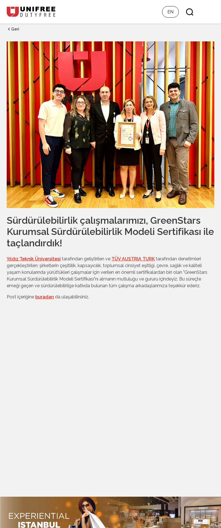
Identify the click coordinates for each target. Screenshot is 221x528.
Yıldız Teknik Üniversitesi (34, 258)
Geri (13, 29)
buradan (44, 297)
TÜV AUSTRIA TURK (133, 258)
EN (170, 12)
